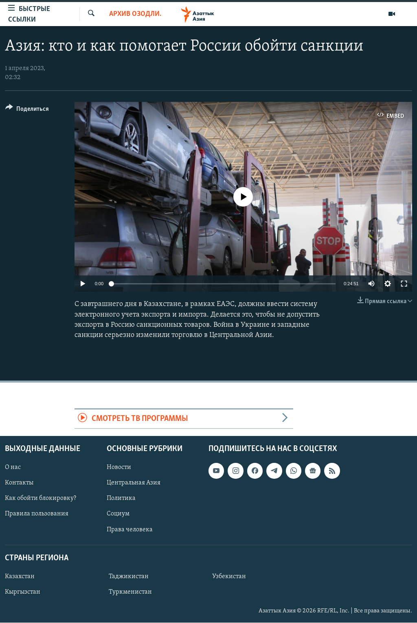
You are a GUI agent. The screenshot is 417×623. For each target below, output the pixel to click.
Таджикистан (129, 576)
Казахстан (20, 576)
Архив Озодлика (135, 14)
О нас (13, 467)
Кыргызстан (22, 592)
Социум (118, 514)
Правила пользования (36, 514)
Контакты (19, 483)
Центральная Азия (133, 483)
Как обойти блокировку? (40, 498)
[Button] (27, 110)
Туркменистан (130, 592)
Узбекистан (229, 576)
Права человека (130, 529)
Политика (121, 498)
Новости (119, 467)
